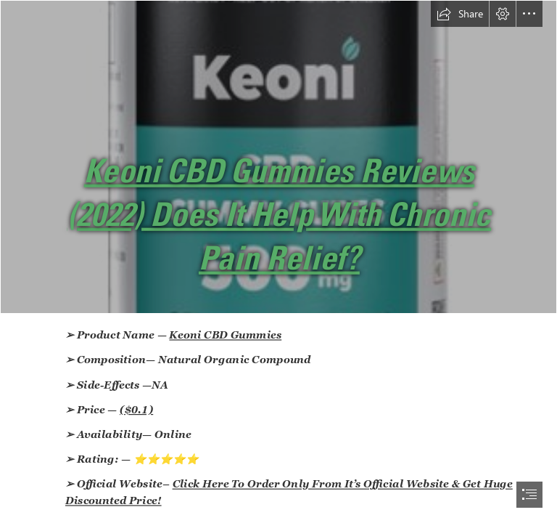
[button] (460, 14)
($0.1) (136, 409)
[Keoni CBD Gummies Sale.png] (278, 157)
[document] (278, 261)
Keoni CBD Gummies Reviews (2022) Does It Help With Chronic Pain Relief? (279, 214)
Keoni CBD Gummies (226, 334)
